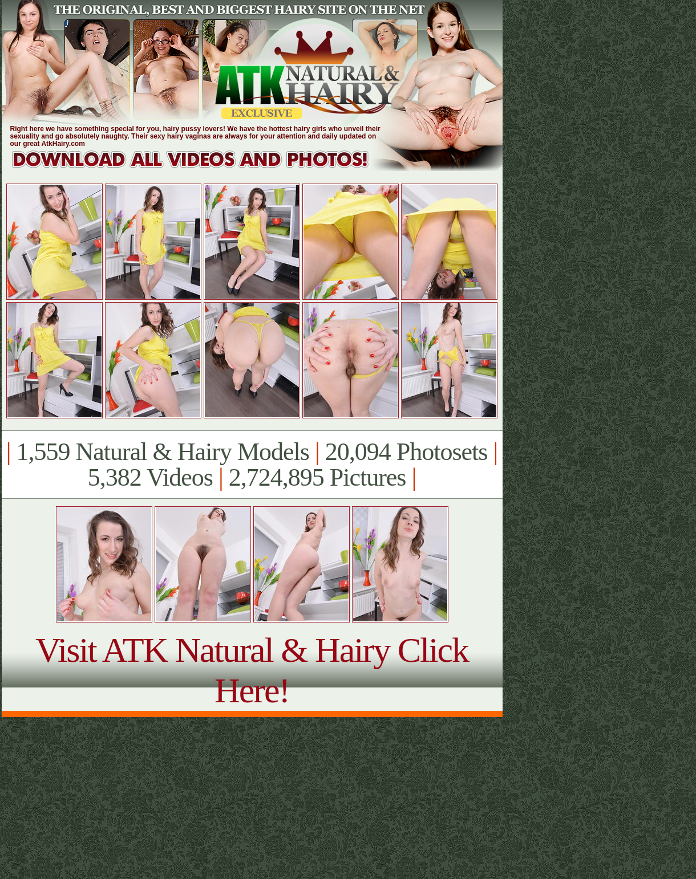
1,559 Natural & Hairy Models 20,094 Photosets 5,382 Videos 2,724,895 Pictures (251, 464)
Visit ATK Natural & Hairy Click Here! (251, 670)
